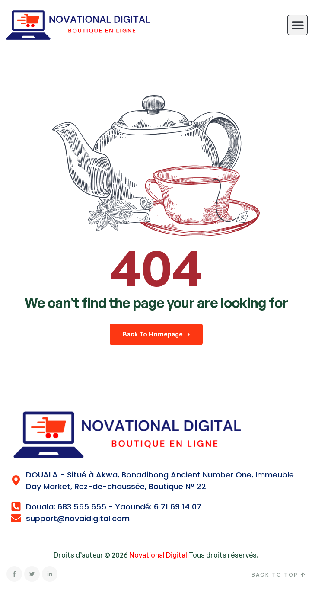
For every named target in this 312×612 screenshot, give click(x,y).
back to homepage (156, 334)
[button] (297, 25)
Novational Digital (158, 555)
